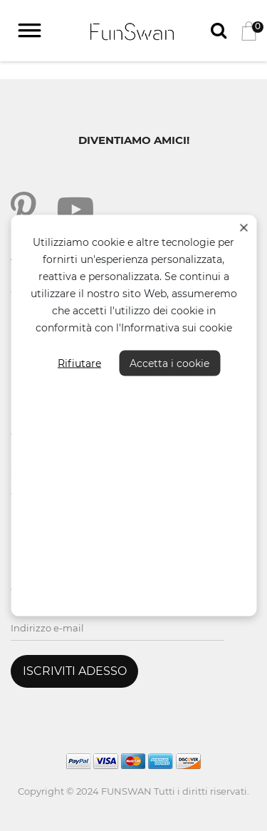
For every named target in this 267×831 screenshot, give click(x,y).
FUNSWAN (126, 791)
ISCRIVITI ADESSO (75, 671)
